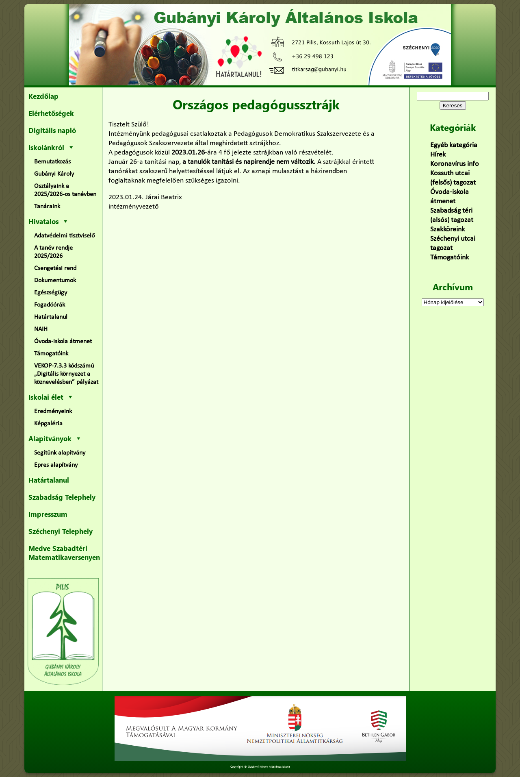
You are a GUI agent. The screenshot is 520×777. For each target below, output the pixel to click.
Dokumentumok (55, 280)
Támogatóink (51, 353)
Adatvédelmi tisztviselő (64, 236)
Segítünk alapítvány (59, 453)
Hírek (438, 155)
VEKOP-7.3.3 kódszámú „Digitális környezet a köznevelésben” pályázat (66, 374)
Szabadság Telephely (61, 496)
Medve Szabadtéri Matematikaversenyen (64, 553)
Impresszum (47, 513)
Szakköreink (447, 229)
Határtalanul (50, 317)
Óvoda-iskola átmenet (63, 341)
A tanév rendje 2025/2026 (53, 252)
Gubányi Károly (54, 174)
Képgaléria (48, 423)
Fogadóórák (49, 305)
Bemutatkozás (52, 162)
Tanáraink (47, 206)
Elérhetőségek (51, 113)
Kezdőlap (43, 95)
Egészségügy (50, 292)
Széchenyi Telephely (60, 531)
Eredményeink (53, 411)
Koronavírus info (454, 164)
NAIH (41, 329)
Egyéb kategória (453, 145)
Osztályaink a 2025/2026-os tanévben (65, 190)
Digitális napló (52, 130)
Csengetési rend (55, 268)
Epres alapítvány (56, 465)
